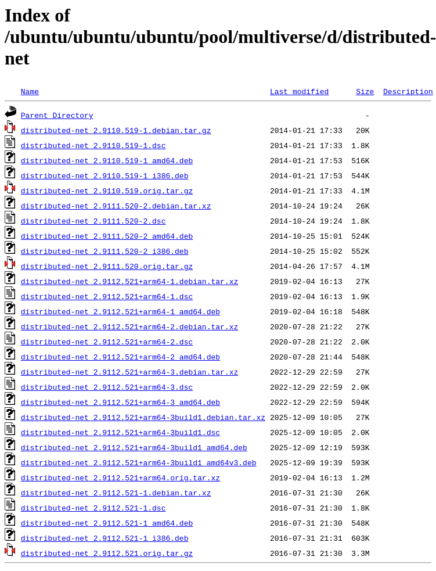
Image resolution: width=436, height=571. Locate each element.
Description (408, 91)
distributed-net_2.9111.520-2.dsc (93, 221)
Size (365, 91)
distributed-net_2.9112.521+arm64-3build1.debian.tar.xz (143, 417)
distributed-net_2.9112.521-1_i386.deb (105, 538)
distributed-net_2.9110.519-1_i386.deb (105, 175)
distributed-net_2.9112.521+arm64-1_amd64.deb (120, 311)
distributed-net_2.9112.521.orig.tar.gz (107, 553)
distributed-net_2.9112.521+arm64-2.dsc (107, 341)
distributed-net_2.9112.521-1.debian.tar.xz (116, 492)
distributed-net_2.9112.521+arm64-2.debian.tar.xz (129, 326)
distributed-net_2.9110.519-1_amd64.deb (107, 160)
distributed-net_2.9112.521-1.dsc (93, 507)
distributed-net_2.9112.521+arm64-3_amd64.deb (120, 402)
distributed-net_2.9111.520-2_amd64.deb (107, 236)
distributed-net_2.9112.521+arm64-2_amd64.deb (120, 356)
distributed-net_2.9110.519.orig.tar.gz (107, 190)
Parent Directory (57, 115)
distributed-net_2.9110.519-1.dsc (93, 145)
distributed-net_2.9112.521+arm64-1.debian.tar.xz (129, 281)
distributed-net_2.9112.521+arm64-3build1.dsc (120, 432)
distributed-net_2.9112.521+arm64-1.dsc (107, 296)
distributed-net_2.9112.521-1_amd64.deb (107, 523)
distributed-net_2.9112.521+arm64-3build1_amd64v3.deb (139, 462)
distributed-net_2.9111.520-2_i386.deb (105, 251)
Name (30, 91)
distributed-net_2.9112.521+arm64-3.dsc (107, 387)
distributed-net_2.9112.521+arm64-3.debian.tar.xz (129, 372)
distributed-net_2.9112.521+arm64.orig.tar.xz (120, 477)
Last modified (299, 91)
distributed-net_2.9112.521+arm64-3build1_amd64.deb (134, 447)
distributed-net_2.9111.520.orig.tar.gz (107, 266)
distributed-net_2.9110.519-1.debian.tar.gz (116, 130)
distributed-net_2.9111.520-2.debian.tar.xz (116, 205)
